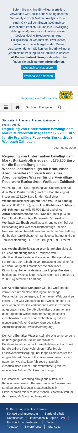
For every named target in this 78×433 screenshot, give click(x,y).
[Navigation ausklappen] (6, 107)
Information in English (44, 418)
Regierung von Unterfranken (28, 409)
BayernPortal (33, 426)
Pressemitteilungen (44, 120)
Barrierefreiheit (54, 413)
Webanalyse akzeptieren (38, 67)
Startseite (8, 120)
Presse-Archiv (11, 124)
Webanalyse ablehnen (38, 76)
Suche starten (59, 107)
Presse (23, 120)
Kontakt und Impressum (22, 413)
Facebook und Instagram (23, 422)
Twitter (50, 422)
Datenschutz (15, 418)
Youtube (12, 426)
